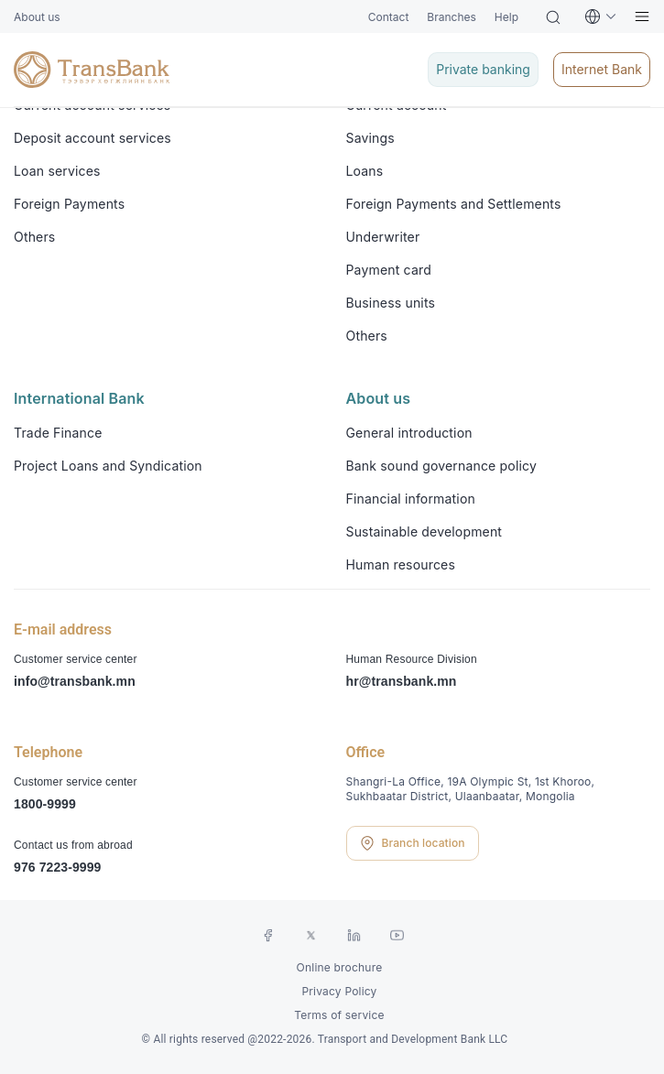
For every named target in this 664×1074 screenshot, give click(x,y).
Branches (451, 17)
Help (506, 17)
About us (37, 17)
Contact (388, 17)
